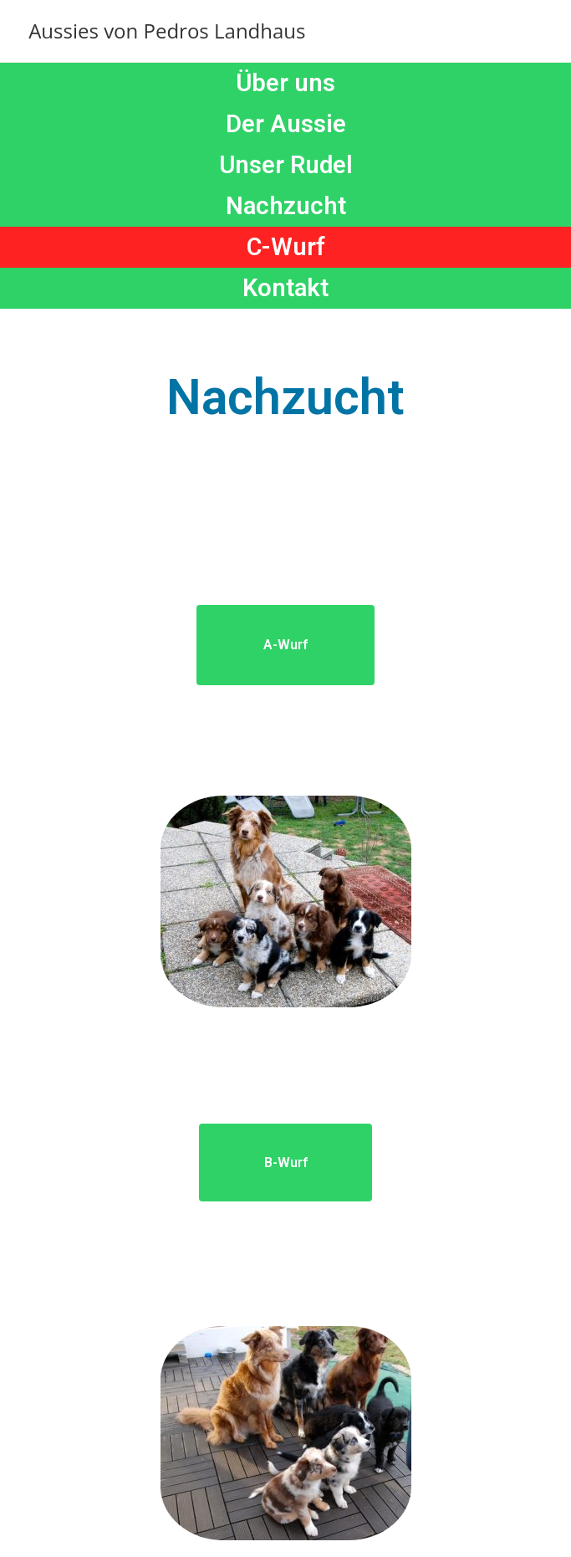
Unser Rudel (286, 165)
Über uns (285, 83)
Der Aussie (286, 124)
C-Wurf (286, 247)
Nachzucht (286, 206)
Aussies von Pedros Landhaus (166, 30)
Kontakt (285, 288)
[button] (285, 645)
